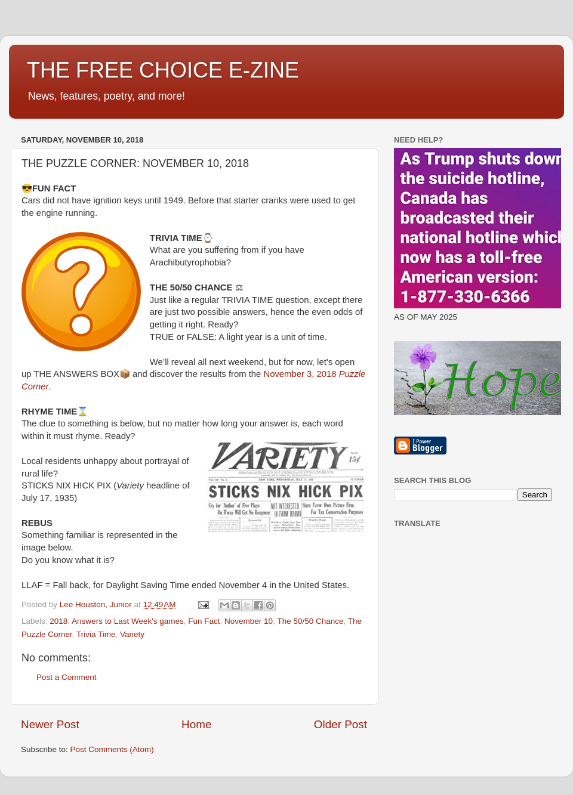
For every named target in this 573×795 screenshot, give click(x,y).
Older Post (340, 724)
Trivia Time (96, 634)
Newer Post (50, 724)
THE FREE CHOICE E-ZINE (163, 70)
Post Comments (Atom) (112, 749)
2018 (58, 621)
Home (196, 724)
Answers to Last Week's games (128, 621)
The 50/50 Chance (310, 621)
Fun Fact (204, 621)
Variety (132, 634)
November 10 (248, 621)
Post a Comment (66, 677)
